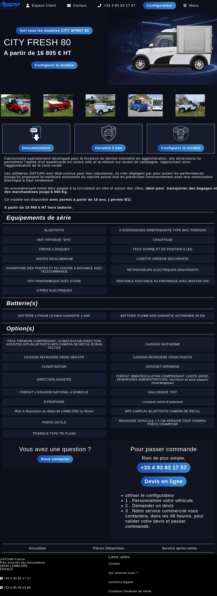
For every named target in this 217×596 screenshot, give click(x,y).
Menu (191, 5)
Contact (77, 5)
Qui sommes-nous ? (123, 572)
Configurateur (160, 5)
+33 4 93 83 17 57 (117, 5)
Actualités (37, 548)
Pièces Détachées (108, 548)
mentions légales (121, 582)
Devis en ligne (163, 481)
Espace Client (41, 5)
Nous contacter (55, 459)
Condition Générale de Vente (129, 591)
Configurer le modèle (54, 65)
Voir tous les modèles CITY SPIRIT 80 (54, 30)
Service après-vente (179, 548)
